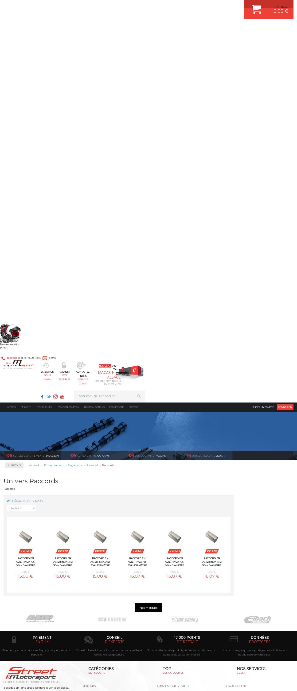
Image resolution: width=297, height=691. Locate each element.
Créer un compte (263, 38)
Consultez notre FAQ (40, 645)
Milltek (16, 173)
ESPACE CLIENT (236, 523)
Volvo (15, 410)
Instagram (204, 6)
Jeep (15, 286)
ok (138, 610)
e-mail (103, 6)
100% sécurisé (128, 27)
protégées (259, 480)
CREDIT (78, 682)
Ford (15, 263)
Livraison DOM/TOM (67, 38)
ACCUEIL (4, 682)
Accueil (11, 38)
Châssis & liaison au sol (99, 547)
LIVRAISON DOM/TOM (240, 559)
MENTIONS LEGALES (36, 682)
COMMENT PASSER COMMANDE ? (248, 535)
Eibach (204, 87)
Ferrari (16, 252)
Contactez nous (31, 633)
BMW (16, 224)
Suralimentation (95, 529)
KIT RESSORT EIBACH (171, 559)
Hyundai (17, 275)
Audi (15, 218)
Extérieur (89, 565)
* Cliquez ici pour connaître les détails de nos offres (181, 614)
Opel (15, 337)
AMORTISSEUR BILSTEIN (173, 523)
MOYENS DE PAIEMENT (241, 541)
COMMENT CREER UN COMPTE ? (247, 529)
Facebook (191, 6)
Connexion (285, 38)
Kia (14, 292)
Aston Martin (20, 213)
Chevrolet (18, 230)
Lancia (16, 297)
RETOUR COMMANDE (240, 553)
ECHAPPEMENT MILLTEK (173, 541)
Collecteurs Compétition (32, 139)
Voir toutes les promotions (267, 86)
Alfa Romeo (19, 207)
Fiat (14, 258)
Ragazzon (32, 87)
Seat (15, 365)
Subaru (16, 382)
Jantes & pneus (93, 559)
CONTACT (17, 682)
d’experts (114, 480)
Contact (134, 38)
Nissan (16, 331)
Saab (15, 359)
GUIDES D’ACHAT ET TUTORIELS (247, 571)
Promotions (116, 38)
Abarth (16, 201)
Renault (17, 354)
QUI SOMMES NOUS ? (17, 560)
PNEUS (161, 553)
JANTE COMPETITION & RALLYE (177, 571)
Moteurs (89, 523)
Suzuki (16, 388)
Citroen (16, 241)
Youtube (210, 6)
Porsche (17, 348)
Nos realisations (94, 38)
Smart (16, 376)
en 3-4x (42, 480)
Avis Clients (274, 668)
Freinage (89, 553)
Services (26, 38)
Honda (16, 269)
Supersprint (21, 423)
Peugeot (17, 342)
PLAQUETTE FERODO (170, 529)
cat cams (89, 87)
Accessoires (21, 124)
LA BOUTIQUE (13, 566)
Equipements (92, 576)
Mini (15, 320)
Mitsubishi (18, 326)
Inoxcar (17, 158)
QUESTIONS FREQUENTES (243, 565)
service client (163, 27)
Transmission (92, 541)
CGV (51, 682)
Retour (76, 97)
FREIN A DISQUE (167, 576)
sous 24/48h (92, 27)
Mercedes (18, 314)
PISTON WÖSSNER (169, 535)
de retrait (187, 480)
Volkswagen (19, 405)
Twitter (197, 6)
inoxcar (147, 87)
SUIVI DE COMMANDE (240, 547)
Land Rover (19, 303)
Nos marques (44, 38)
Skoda (16, 371)
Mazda (16, 309)
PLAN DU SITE (64, 682)
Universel (18, 399)
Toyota (16, 393)
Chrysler (17, 235)
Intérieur (89, 571)
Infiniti (16, 280)
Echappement (92, 535)
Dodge (16, 247)
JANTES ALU (165, 547)
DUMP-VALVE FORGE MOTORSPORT (180, 565)
